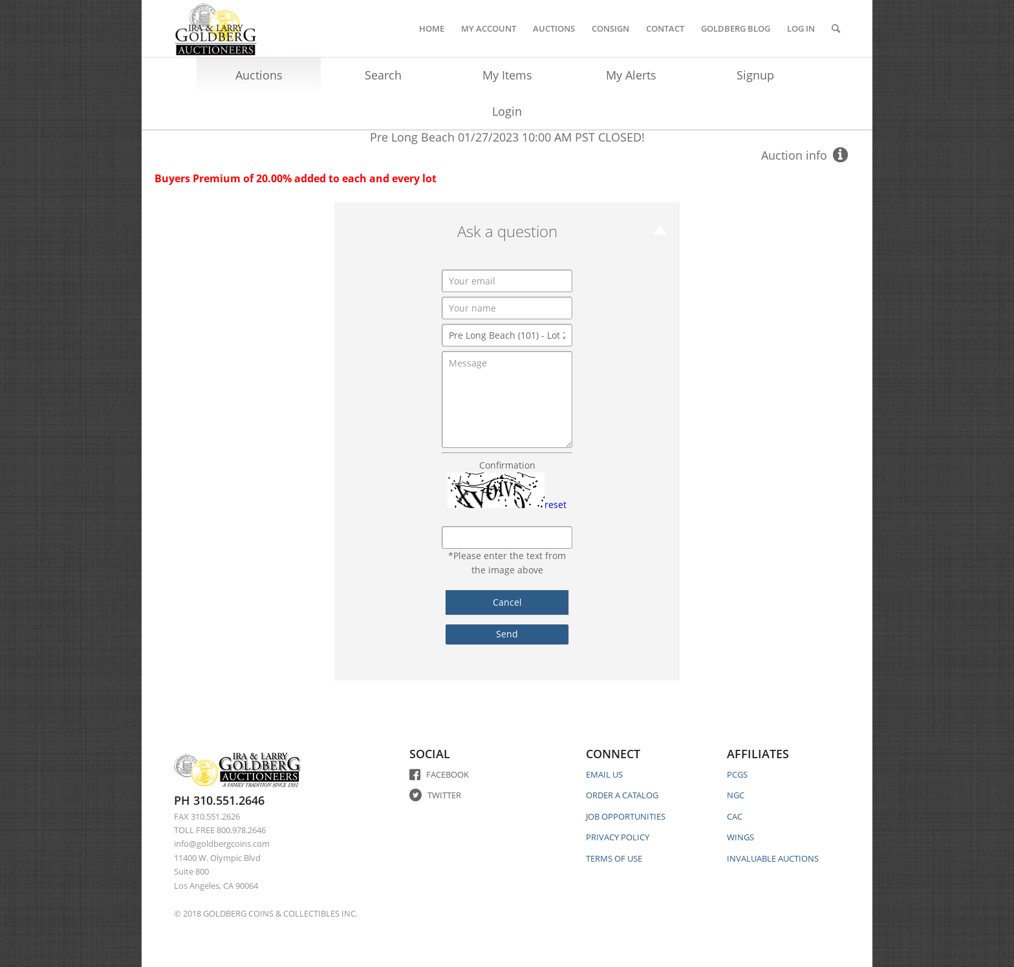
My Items (507, 75)
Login (507, 111)
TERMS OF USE (614, 858)
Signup (755, 75)
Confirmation (507, 465)
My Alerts (631, 75)
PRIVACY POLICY (617, 837)
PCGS (737, 774)
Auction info (794, 155)
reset (555, 504)
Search (383, 75)
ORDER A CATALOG (622, 795)
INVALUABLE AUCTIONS (773, 858)
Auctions (259, 75)
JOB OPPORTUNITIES (625, 816)
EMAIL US (604, 774)
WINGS (740, 837)
